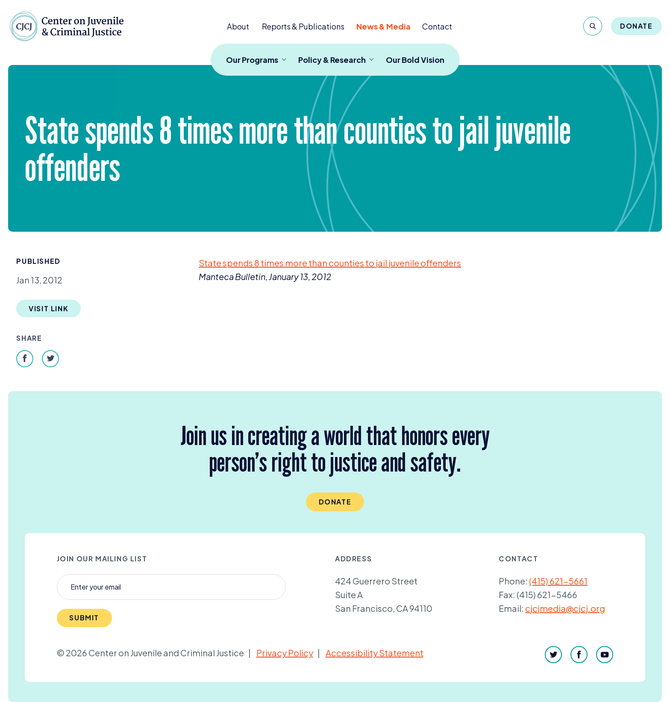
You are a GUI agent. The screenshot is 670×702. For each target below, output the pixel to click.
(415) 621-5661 (558, 580)
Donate (636, 25)
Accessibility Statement (374, 652)
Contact (437, 26)
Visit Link (48, 308)
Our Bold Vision (415, 60)
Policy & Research (336, 60)
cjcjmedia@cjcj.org (565, 608)
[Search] (592, 26)
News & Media (383, 26)
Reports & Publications (303, 26)
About (238, 26)
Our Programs (256, 60)
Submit (84, 617)
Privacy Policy (284, 652)
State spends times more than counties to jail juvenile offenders (330, 262)
